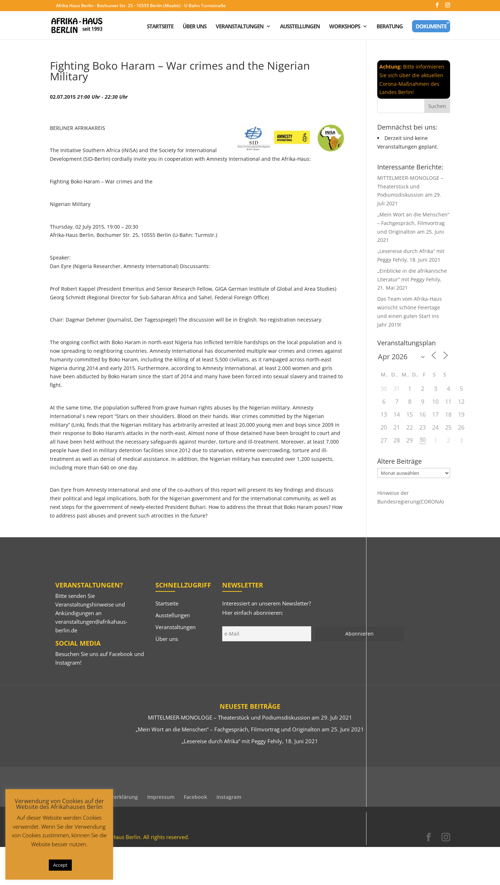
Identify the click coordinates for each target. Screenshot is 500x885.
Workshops (344, 27)
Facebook (121, 653)
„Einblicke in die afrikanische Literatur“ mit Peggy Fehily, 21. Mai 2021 (412, 279)
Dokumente (431, 26)
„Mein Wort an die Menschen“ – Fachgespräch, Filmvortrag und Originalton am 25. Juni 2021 (250, 729)
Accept (60, 865)
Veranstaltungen (239, 27)
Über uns (194, 27)
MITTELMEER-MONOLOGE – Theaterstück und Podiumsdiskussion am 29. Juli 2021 (250, 717)
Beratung (390, 27)
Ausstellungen (300, 27)
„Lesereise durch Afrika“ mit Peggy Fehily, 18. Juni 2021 (250, 741)
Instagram (67, 662)
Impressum (160, 796)
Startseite (160, 27)
